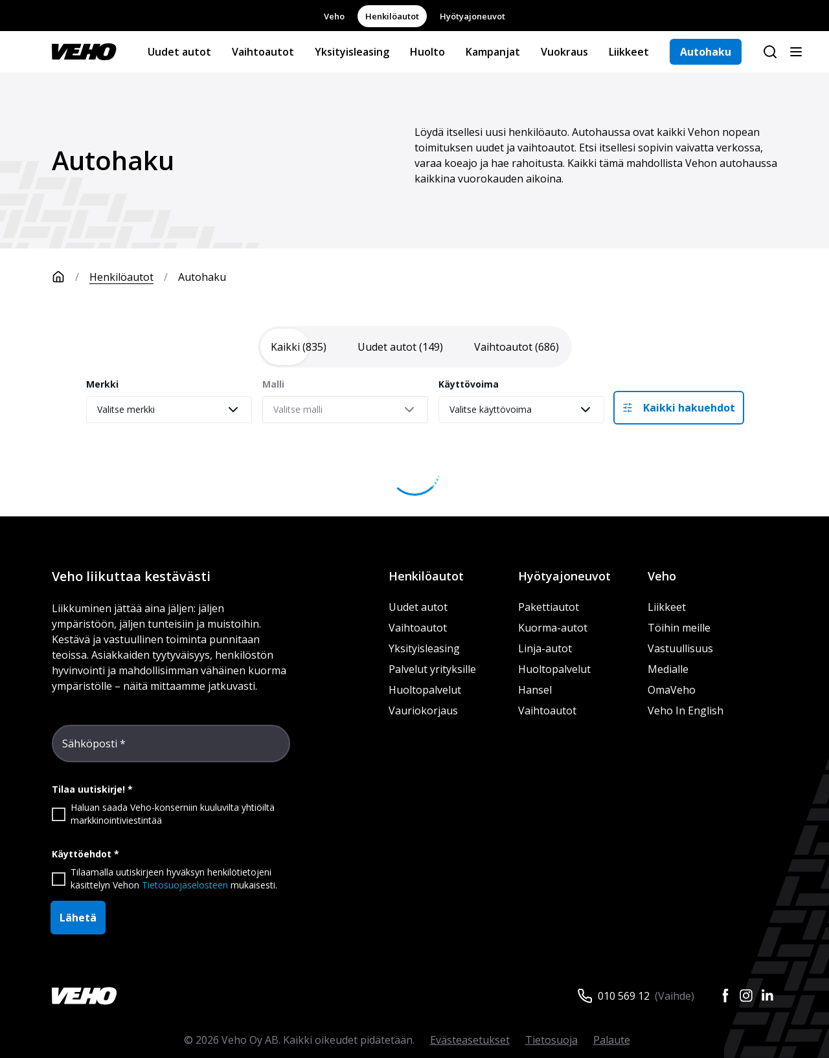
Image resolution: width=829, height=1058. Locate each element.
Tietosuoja (551, 1040)
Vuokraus (564, 52)
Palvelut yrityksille (432, 669)
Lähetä (78, 917)
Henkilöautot (392, 16)
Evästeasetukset (470, 1040)
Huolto (427, 52)
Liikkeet (629, 52)
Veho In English (685, 710)
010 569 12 (624, 996)
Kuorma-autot (552, 628)
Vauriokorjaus (423, 710)
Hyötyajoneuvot (472, 16)
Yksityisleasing (352, 52)
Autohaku (705, 52)
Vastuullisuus (680, 648)
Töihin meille (679, 628)
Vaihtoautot (263, 52)
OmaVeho (672, 690)
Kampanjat (493, 52)
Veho (334, 16)
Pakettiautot (548, 607)
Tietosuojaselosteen (185, 885)
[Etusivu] (70, 277)
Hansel (535, 690)
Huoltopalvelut (425, 690)
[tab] (298, 347)
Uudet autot (179, 52)
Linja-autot (545, 648)
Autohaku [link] (202, 277)
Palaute (611, 1040)
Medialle (668, 669)
